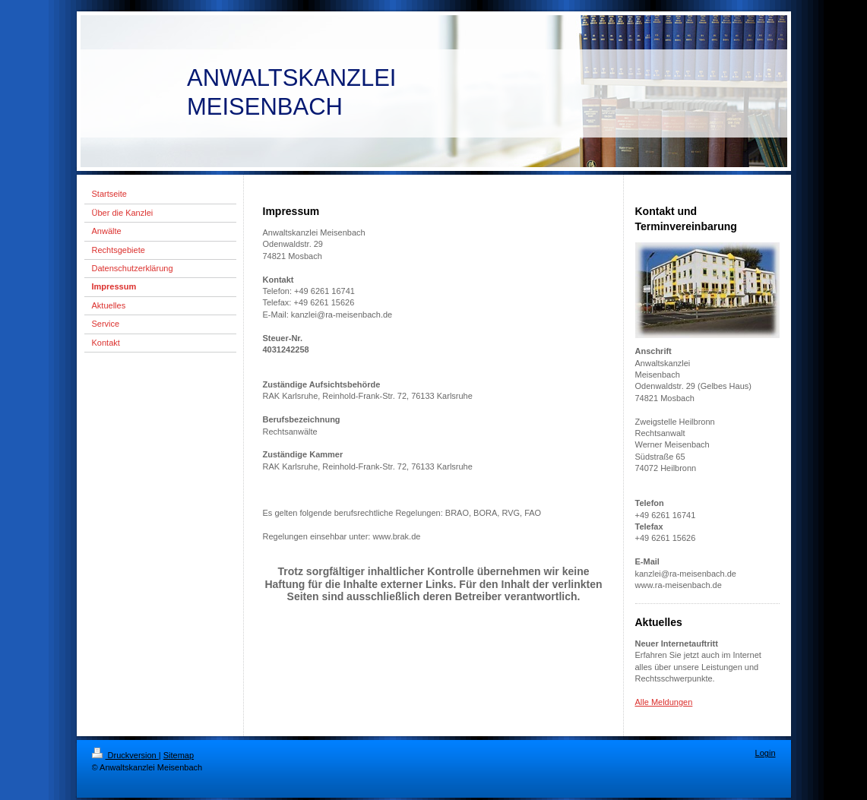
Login (765, 752)
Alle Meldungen (664, 702)
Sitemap (178, 755)
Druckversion (125, 755)
